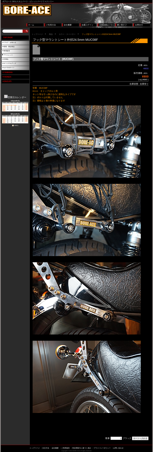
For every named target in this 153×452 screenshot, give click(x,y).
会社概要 (55, 448)
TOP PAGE (8, 37)
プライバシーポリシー (102, 448)
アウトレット (8, 55)
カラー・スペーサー (67, 34)
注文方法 (45, 448)
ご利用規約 (65, 448)
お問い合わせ (118, 448)
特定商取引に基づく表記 (81, 448)
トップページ (37, 34)
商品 (51, 34)
